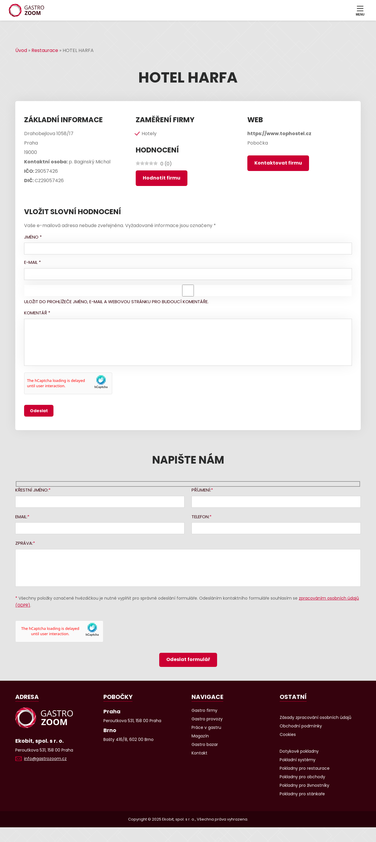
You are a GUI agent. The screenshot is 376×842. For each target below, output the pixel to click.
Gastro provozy (207, 719)
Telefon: (200, 517)
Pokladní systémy (297, 760)
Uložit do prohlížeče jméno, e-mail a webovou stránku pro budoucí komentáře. (116, 301)
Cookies (288, 734)
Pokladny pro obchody (302, 777)
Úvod (21, 50)
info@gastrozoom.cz (45, 759)
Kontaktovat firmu (278, 163)
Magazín (200, 736)
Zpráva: (24, 543)
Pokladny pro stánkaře (302, 794)
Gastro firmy (204, 710)
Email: (21, 517)
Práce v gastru (206, 727)
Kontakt (199, 753)
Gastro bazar (205, 744)
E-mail (32, 262)
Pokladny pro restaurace (305, 768)
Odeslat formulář (188, 659)
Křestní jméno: (31, 490)
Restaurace (44, 50)
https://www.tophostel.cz (279, 133)
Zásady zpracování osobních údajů (315, 717)
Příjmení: (201, 490)
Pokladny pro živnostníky (304, 785)
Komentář (37, 313)
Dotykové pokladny (299, 751)
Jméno (33, 237)
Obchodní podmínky (301, 726)
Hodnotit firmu (161, 178)
